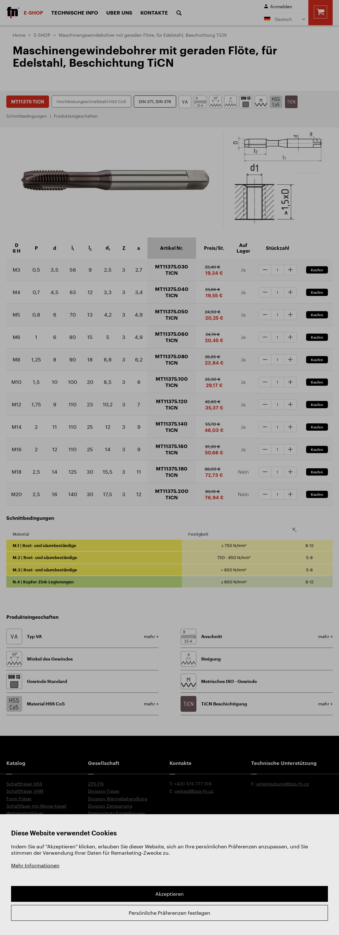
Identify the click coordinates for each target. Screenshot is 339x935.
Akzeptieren (169, 894)
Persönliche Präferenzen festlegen (169, 913)
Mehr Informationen (35, 865)
